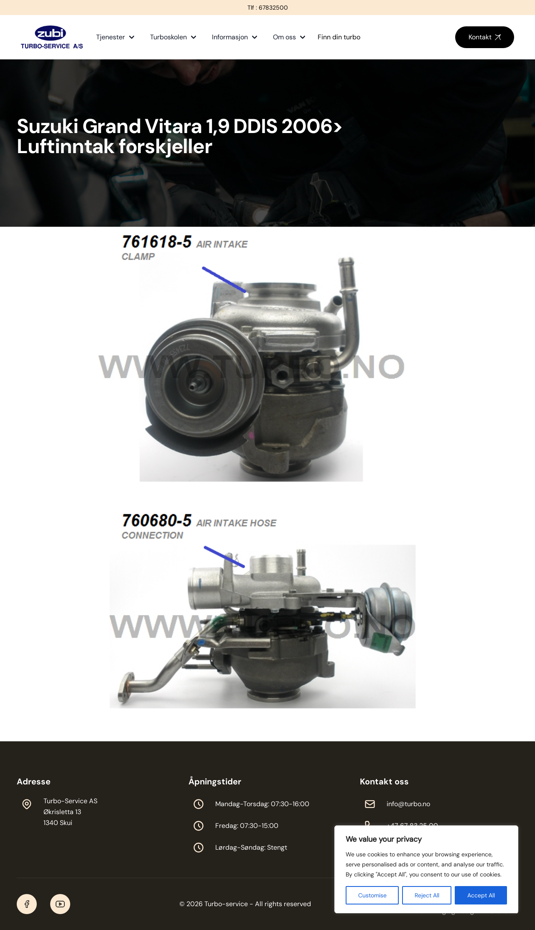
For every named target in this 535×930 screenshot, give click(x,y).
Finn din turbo (339, 37)
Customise (372, 895)
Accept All (481, 895)
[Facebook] (27, 904)
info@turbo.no (408, 803)
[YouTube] (60, 904)
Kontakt (485, 37)
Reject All (427, 895)
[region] (426, 869)
